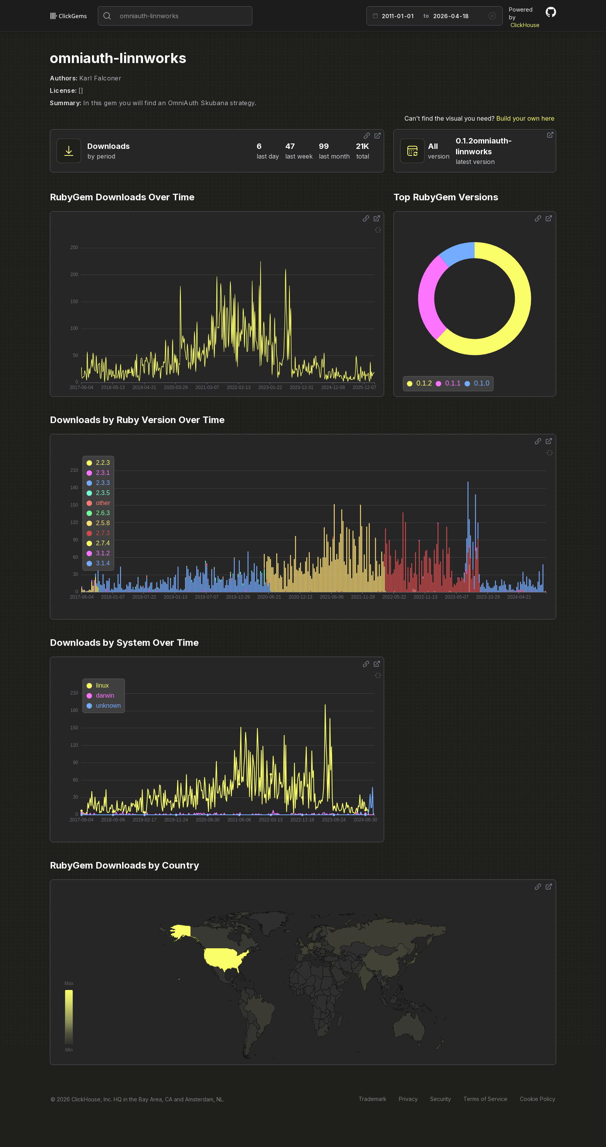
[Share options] (367, 136)
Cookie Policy (537, 1099)
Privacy (408, 1099)
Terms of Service (485, 1099)
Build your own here (525, 118)
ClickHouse (525, 25)
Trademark (372, 1099)
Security (440, 1099)
